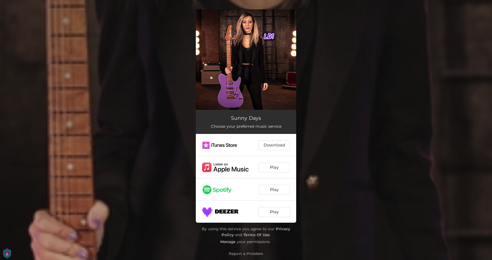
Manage (228, 241)
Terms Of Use (256, 234)
